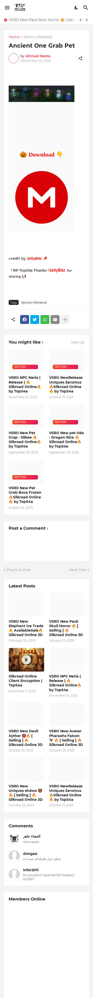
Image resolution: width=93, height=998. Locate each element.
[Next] (86, 19)
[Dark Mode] (76, 7)
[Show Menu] (7, 7)
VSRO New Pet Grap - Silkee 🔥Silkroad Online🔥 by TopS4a (25, 440)
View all (77, 342)
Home (14, 37)
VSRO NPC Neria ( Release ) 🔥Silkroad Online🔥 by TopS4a (25, 384)
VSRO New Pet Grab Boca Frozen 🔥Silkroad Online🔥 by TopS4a (25, 495)
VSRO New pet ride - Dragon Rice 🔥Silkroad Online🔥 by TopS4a (66, 440)
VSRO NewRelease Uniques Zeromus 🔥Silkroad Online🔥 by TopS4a (66, 384)
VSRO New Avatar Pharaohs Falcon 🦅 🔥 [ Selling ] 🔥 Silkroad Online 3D (66, 738)
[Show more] (65, 319)
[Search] (86, 7)
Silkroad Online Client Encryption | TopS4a (25, 680)
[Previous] (80, 19)
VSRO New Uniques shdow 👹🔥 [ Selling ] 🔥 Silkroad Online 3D (26, 793)
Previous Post (19, 570)
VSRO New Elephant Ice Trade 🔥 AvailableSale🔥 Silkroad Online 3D (26, 628)
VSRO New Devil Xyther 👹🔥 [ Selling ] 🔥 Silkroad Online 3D (26, 738)
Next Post (77, 570)
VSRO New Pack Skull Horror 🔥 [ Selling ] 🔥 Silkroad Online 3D (42, 20)
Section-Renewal (37, 37)
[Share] (80, 58)
